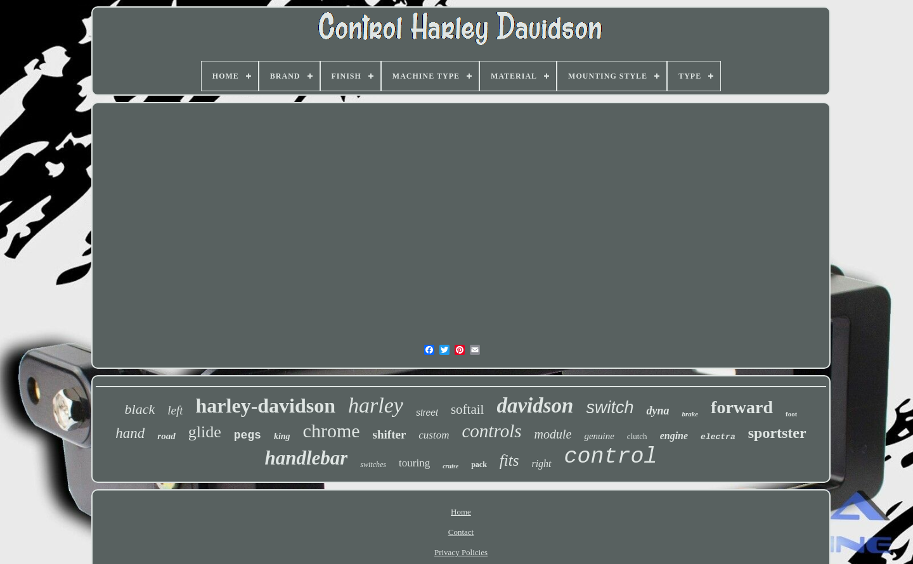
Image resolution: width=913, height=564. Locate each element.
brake (690, 414)
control (610, 457)
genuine (599, 436)
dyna (657, 410)
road (166, 436)
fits (509, 460)
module (552, 434)
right (541, 463)
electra (718, 437)
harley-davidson (265, 405)
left (175, 410)
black (140, 409)
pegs (247, 435)
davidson (534, 405)
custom (433, 435)
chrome (331, 430)
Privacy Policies (461, 552)
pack (479, 464)
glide (204, 432)
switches (373, 464)
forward (742, 407)
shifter (389, 434)
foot (791, 414)
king (282, 436)
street (427, 412)
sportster (777, 433)
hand (130, 433)
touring (414, 463)
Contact (461, 532)
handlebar (305, 458)
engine (674, 435)
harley (375, 405)
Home (461, 511)
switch (609, 407)
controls (492, 431)
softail (467, 409)
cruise (450, 466)
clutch (637, 436)
